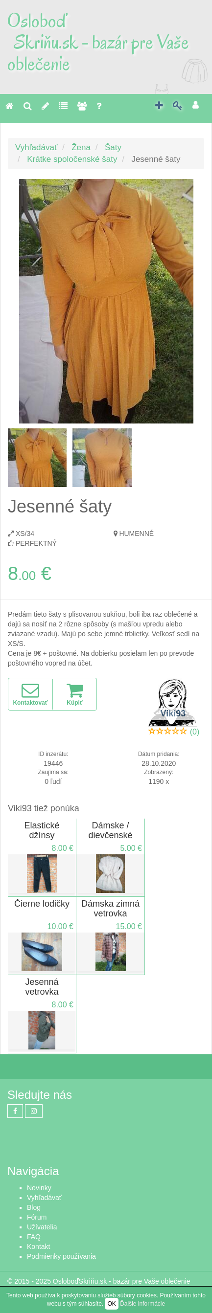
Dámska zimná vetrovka (110, 908)
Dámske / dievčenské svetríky (110, 835)
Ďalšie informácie (142, 1303)
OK (111, 1303)
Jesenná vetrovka (41, 987)
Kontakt (38, 1246)
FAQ (34, 1237)
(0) (195, 732)
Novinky (39, 1188)
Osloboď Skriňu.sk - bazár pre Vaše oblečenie (98, 42)
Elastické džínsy (41, 830)
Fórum (37, 1217)
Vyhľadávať (36, 147)
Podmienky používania (61, 1256)
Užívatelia (42, 1227)
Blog (34, 1207)
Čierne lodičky (42, 904)
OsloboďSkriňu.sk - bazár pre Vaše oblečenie (121, 1281)
